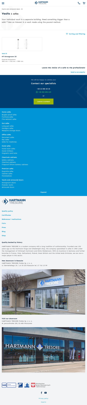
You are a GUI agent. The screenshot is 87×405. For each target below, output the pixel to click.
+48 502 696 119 (43, 92)
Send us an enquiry (78, 72)
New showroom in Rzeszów (12, 261)
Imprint (43, 402)
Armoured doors (8, 187)
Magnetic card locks (9, 153)
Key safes (5, 139)
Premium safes (7, 168)
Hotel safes (6, 146)
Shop (4, 235)
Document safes (8, 137)
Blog (3, 231)
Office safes (6, 134)
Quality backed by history (12, 242)
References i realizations (11, 219)
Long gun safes (8, 126)
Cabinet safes (7, 173)
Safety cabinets (8, 160)
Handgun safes (7, 128)
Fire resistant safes (9, 119)
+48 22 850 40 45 (43, 89)
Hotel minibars (7, 151)
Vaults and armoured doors (12, 180)
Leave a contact (43, 101)
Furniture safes (7, 117)
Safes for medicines (9, 142)
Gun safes (5, 123)
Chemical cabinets (9, 162)
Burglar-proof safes (9, 115)
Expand (43, 192)
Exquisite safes (7, 171)
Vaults (4, 53)
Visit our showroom (9, 318)
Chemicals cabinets (9, 157)
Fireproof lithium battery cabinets (15, 164)
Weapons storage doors (11, 130)
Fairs (4, 223)
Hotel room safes (8, 149)
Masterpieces (7, 176)
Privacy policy (43, 398)
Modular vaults (7, 185)
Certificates (6, 215)
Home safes (6, 112)
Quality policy (7, 211)
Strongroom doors (9, 183)
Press (4, 227)
